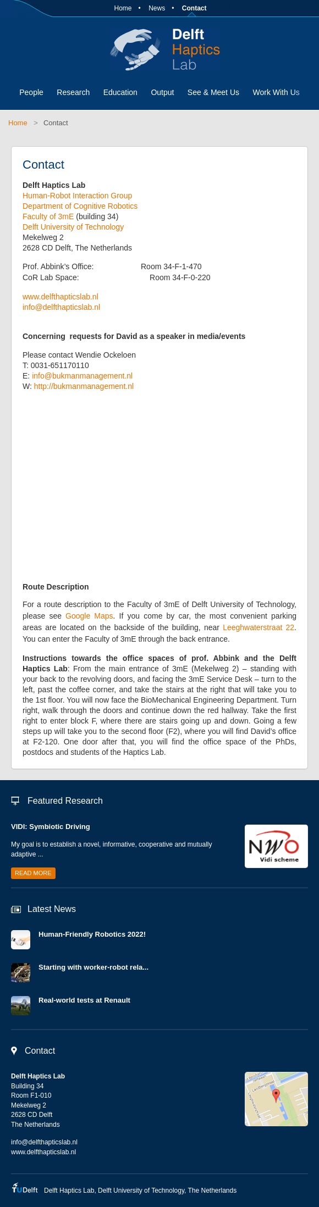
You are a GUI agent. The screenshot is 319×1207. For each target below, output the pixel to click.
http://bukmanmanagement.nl (84, 386)
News (156, 8)
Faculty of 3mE (49, 216)
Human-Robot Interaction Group (77, 195)
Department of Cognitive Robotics (80, 206)
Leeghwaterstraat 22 (258, 627)
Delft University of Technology (73, 227)
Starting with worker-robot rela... (93, 967)
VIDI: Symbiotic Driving (50, 826)
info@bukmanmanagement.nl (82, 375)
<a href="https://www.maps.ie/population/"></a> (153, 490)
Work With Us (275, 92)
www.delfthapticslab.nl (60, 296)
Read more (33, 873)
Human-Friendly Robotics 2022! (92, 934)
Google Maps (89, 615)
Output (162, 92)
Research (73, 92)
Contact (194, 8)
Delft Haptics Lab (159, 49)
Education (120, 92)
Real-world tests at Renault (84, 1000)
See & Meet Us (213, 92)
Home (122, 8)
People (31, 92)
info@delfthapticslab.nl (61, 307)
